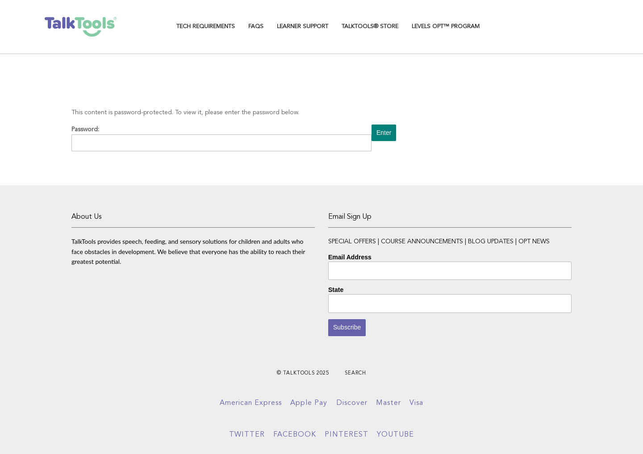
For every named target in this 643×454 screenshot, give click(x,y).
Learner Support (302, 26)
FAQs (255, 26)
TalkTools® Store (370, 26)
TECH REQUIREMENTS (205, 26)
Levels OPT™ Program (446, 26)
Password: (221, 138)
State (335, 289)
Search (355, 373)
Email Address (350, 257)
